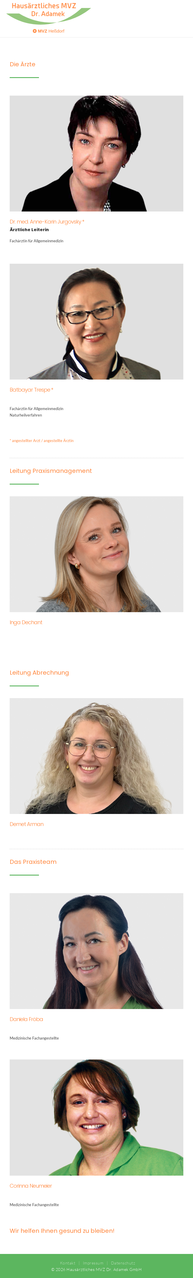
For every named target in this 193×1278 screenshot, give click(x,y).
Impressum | (94, 1262)
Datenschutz (121, 1262)
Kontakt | (69, 1262)
